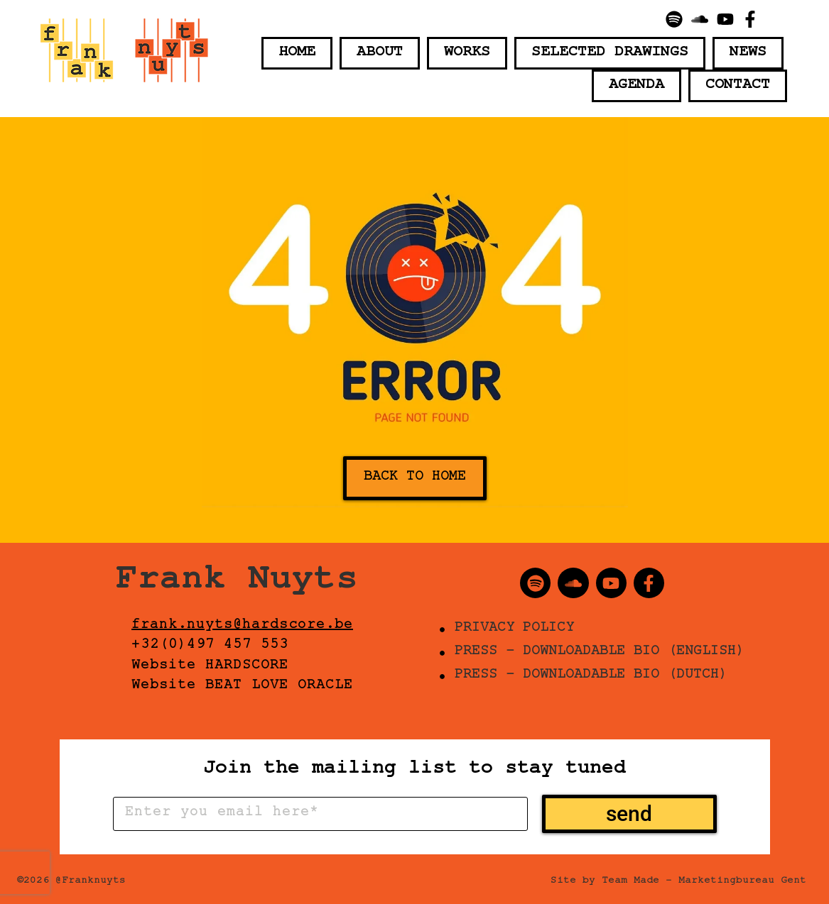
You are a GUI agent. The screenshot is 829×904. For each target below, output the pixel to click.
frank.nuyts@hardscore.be (242, 626)
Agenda (636, 86)
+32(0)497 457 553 (209, 646)
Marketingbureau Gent (742, 882)
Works (467, 53)
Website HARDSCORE (209, 667)
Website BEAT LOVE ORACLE (242, 687)
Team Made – (636, 882)
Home (296, 53)
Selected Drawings (609, 53)
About (380, 53)
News (748, 53)
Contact (737, 86)
